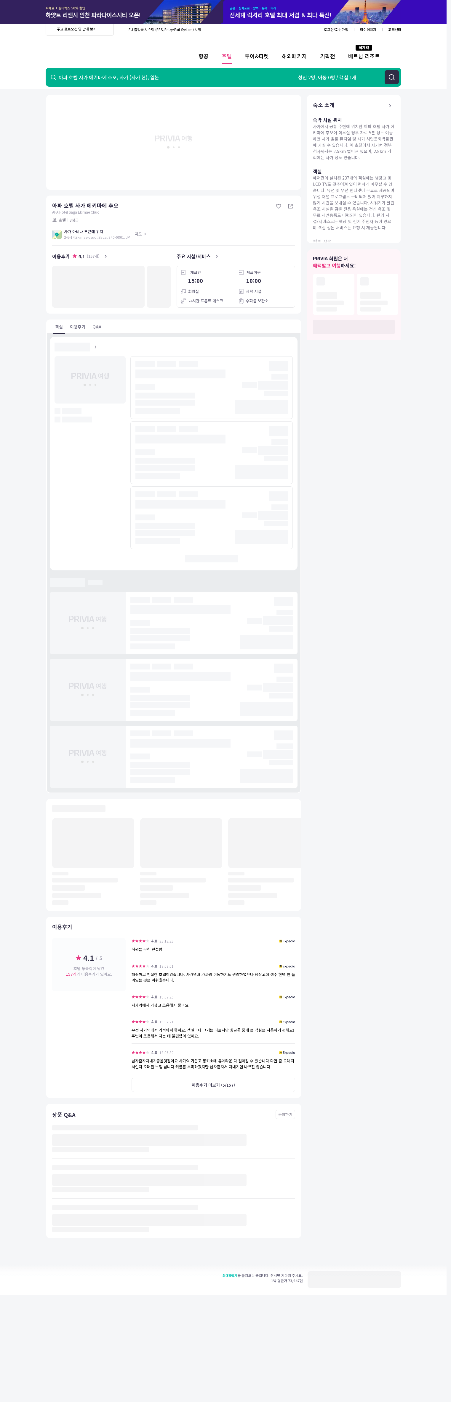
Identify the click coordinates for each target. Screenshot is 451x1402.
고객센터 (394, 29)
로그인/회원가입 (336, 29)
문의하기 (285, 1114)
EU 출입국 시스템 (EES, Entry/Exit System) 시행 (165, 29)
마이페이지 (368, 29)
